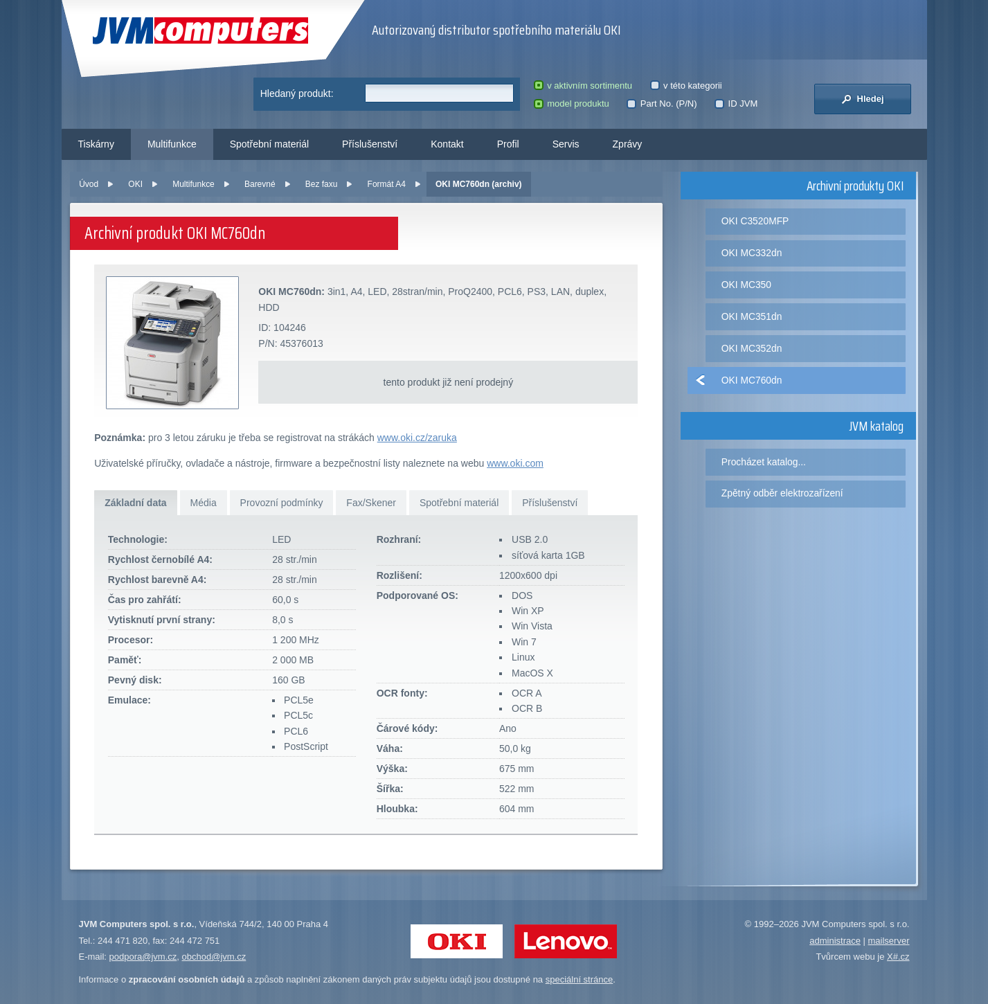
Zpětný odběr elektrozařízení (782, 493)
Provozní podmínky (281, 502)
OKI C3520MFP (755, 220)
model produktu (571, 103)
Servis (566, 144)
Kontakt (447, 144)
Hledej (862, 99)
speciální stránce (579, 979)
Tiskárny (96, 144)
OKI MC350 (746, 284)
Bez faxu (321, 184)
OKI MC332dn (751, 252)
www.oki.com (515, 463)
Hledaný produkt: (297, 93)
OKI (135, 184)
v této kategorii (686, 85)
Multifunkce (172, 144)
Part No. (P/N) (662, 103)
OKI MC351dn (751, 316)
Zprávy (628, 144)
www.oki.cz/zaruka (417, 437)
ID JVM (736, 103)
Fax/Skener (371, 502)
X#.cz (898, 956)
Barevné (260, 184)
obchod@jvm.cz (214, 956)
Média (203, 502)
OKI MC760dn (751, 380)
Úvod (88, 184)
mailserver (889, 940)
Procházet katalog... (763, 461)
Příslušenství (369, 144)
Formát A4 (387, 184)
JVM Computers (200, 30)
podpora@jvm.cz (143, 956)
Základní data (135, 502)
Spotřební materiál (269, 144)
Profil (508, 144)
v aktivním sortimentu (583, 85)
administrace (835, 940)
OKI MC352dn (751, 348)
